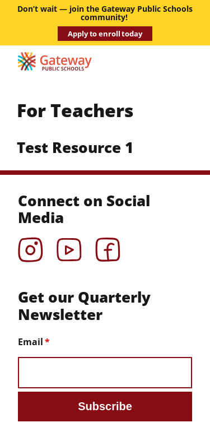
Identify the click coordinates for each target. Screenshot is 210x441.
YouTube (69, 246)
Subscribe (105, 406)
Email (30, 342)
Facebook (107, 246)
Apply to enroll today (105, 34)
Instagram (30, 246)
